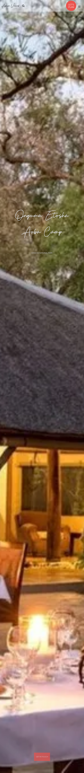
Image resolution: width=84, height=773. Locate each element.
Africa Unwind (10, 6)
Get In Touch (42, 757)
